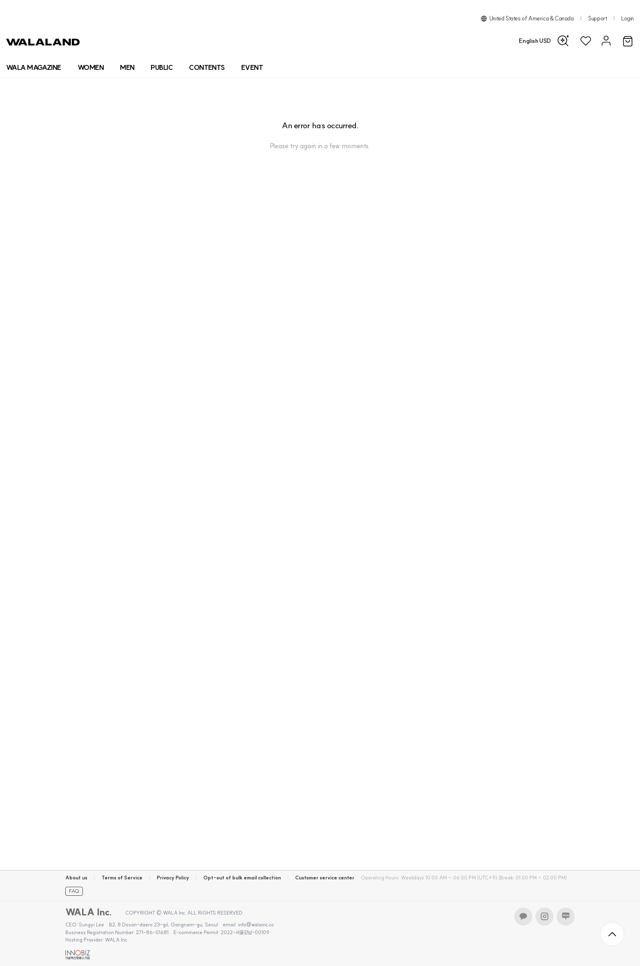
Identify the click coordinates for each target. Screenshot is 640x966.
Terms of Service (122, 878)
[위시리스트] (586, 41)
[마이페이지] (605, 41)
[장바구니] (628, 41)
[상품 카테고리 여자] (91, 67)
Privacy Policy (173, 878)
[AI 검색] (565, 40)
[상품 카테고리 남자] (127, 67)
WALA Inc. (88, 912)
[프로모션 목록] (252, 67)
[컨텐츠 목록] (207, 67)
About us (76, 878)
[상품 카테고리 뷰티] (162, 67)
